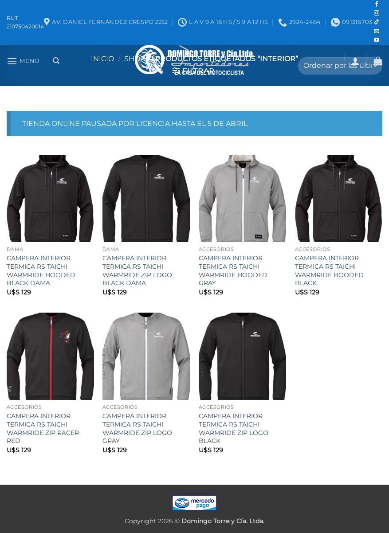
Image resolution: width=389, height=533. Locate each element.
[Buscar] (56, 60)
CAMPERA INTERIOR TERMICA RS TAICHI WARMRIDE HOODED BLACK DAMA (41, 270)
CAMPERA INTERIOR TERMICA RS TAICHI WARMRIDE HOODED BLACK (329, 270)
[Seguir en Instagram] (376, 13)
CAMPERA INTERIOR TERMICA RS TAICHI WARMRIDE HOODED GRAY (233, 270)
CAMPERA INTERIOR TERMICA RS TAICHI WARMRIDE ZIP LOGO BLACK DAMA (137, 270)
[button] (23, 61)
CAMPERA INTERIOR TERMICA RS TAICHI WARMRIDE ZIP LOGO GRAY (137, 428)
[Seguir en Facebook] (376, 4)
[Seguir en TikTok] (376, 22)
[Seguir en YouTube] (376, 40)
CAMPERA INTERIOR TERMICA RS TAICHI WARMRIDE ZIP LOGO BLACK (233, 428)
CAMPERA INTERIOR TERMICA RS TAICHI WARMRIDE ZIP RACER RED (43, 428)
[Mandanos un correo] (376, 31)
